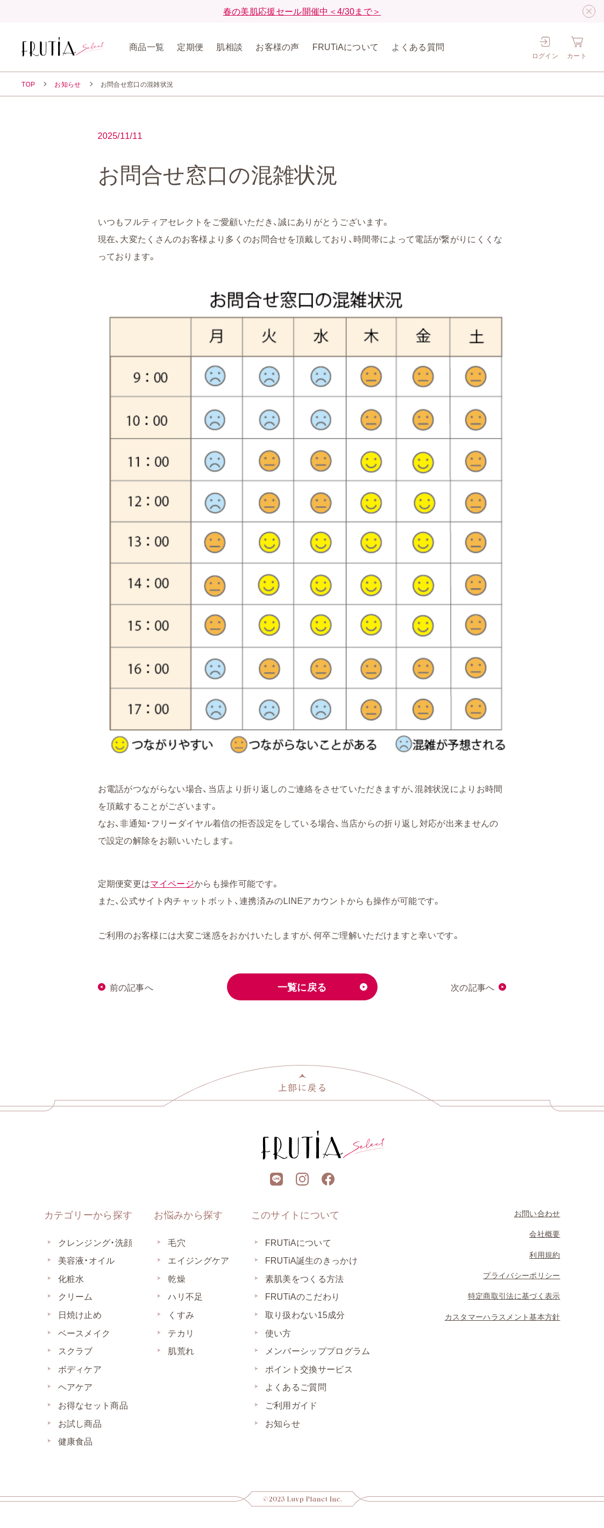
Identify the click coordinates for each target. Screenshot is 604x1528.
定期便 (190, 46)
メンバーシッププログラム (318, 1350)
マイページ (172, 883)
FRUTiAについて (345, 46)
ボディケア (80, 1368)
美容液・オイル (86, 1259)
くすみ (181, 1314)
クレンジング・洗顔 (95, 1242)
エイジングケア (198, 1259)
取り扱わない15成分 (305, 1314)
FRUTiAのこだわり (302, 1295)
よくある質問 (418, 46)
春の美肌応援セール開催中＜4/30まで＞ (302, 10)
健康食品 (75, 1440)
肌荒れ (181, 1350)
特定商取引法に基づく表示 (514, 1295)
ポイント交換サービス (309, 1368)
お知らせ (67, 84)
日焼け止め (80, 1314)
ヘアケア (75, 1386)
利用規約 (544, 1254)
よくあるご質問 (295, 1386)
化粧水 (71, 1278)
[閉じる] (588, 11)
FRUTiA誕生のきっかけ (311, 1259)
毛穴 (177, 1242)
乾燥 (177, 1278)
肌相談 (229, 46)
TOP (28, 84)
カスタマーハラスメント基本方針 (502, 1316)
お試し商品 (80, 1423)
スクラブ (75, 1350)
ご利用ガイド (291, 1404)
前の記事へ (132, 987)
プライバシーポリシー (521, 1275)
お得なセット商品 (93, 1404)
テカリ (181, 1332)
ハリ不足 (185, 1295)
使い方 (278, 1332)
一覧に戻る (302, 986)
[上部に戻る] (302, 1083)
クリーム (75, 1295)
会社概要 (544, 1233)
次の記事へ (473, 987)
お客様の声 (277, 46)
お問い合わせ (537, 1213)
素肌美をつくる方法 (304, 1278)
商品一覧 (146, 46)
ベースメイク (84, 1332)
